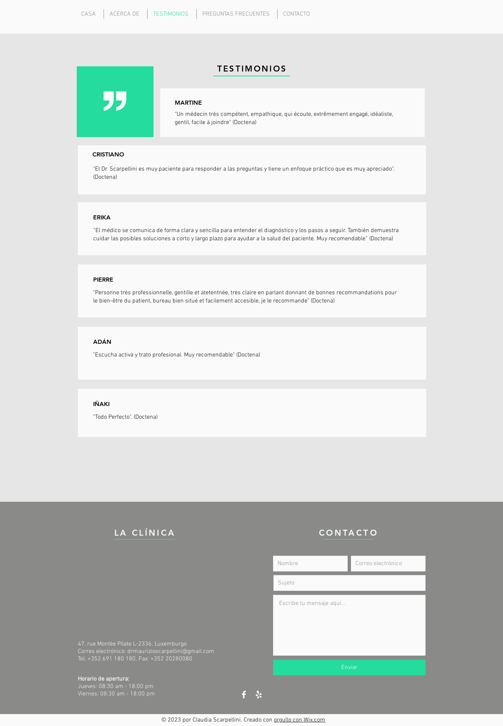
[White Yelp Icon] (259, 694)
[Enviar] (349, 667)
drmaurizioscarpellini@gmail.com (170, 651)
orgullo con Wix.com (299, 720)
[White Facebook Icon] (244, 694)
